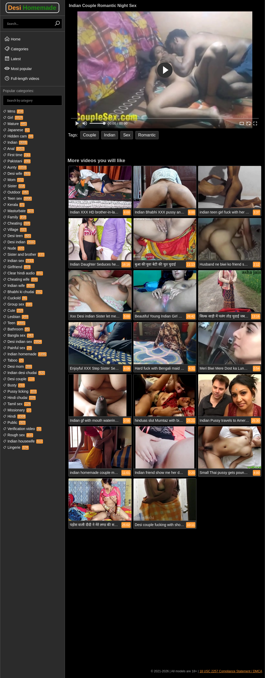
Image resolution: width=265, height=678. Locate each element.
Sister (14, 186)
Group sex (17, 304)
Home (12, 39)
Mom (13, 180)
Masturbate (18, 211)
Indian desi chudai (24, 373)
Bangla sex (18, 335)
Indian (15, 142)
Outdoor (16, 192)
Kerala (14, 205)
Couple (89, 135)
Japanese (16, 130)
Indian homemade (25, 354)
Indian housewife (23, 441)
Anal (14, 149)
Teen (14, 323)
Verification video (22, 429)
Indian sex (18, 261)
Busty (14, 385)
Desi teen (17, 236)
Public (14, 422)
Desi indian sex (22, 342)
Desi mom (17, 366)
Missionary (17, 410)
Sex (126, 135)
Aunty (15, 167)
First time (17, 155)
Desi (32, 7)
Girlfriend (17, 267)
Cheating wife (20, 279)
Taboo (13, 360)
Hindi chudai (19, 398)
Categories (16, 49)
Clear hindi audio (23, 273)
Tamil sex (17, 404)
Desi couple (19, 379)
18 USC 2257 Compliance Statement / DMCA (231, 671)
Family (14, 217)
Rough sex (18, 435)
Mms (13, 111)
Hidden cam (18, 136)
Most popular (18, 68)
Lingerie (16, 447)
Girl (13, 117)
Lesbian (15, 317)
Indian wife (19, 285)
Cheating (16, 223)
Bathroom (16, 329)
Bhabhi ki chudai (22, 292)
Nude (13, 248)
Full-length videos (21, 78)
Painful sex (17, 348)
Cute (13, 310)
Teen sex (17, 198)
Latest (12, 58)
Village (15, 229)
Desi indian (19, 242)
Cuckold (15, 298)
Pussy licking (20, 391)
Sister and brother (24, 254)
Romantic (147, 135)
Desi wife (17, 173)
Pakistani (17, 161)
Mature (15, 124)
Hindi (14, 416)
